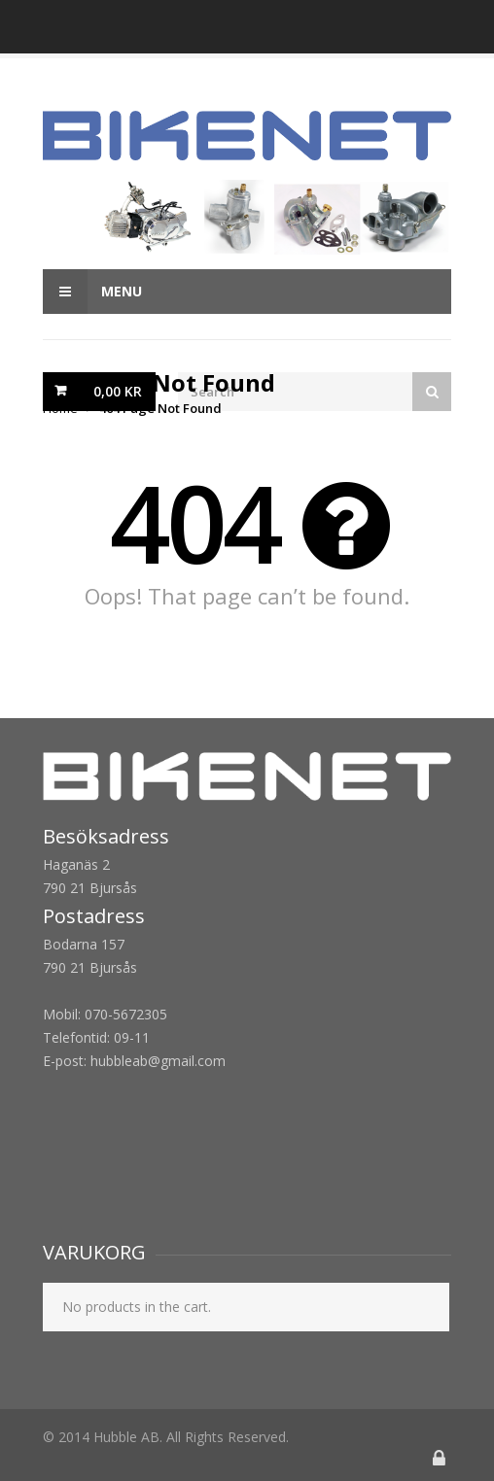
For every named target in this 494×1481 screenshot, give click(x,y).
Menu (92, 291)
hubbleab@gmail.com (158, 1060)
